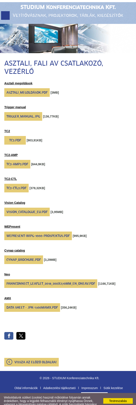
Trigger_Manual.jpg (23, 105)
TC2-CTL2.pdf (16, 177)
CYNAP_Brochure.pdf (23, 249)
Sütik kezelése (113, 377)
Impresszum (89, 377)
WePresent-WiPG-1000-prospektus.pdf (38, 225)
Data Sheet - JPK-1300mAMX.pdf (32, 296)
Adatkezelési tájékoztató (59, 377)
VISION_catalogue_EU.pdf (27, 201)
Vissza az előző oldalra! (35, 351)
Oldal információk (26, 377)
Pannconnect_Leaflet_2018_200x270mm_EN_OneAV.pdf (50, 273)
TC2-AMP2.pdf (17, 153)
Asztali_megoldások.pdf (27, 81)
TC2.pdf (15, 129)
